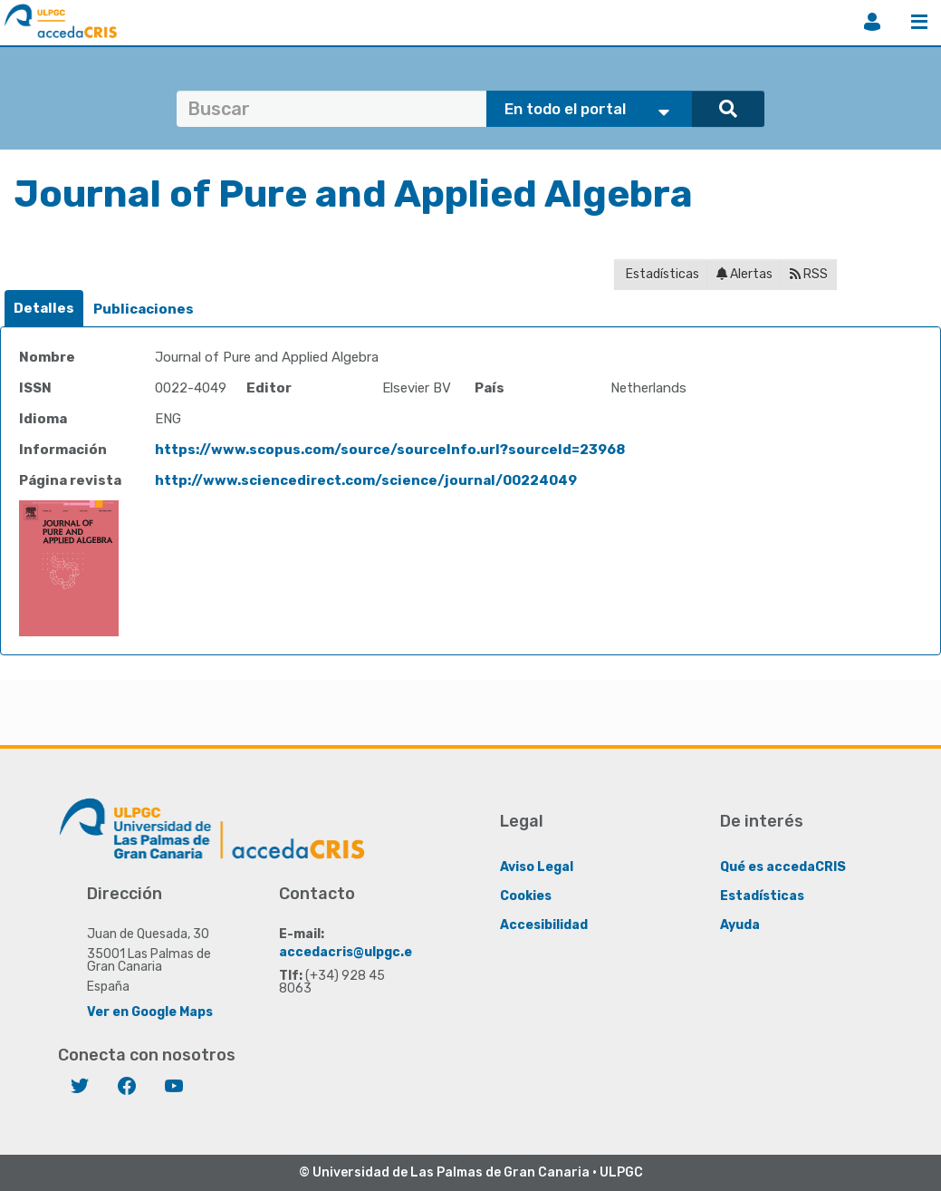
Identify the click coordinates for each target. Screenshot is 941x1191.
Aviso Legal (536, 866)
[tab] (44, 308)
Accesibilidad (544, 924)
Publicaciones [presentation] (143, 309)
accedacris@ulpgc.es (349, 951)
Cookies (526, 895)
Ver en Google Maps (150, 1011)
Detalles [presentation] (44, 308)
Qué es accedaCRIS (783, 866)
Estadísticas (661, 274)
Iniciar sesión (872, 22)
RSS (809, 274)
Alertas (744, 274)
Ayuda (740, 924)
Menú (919, 22)
